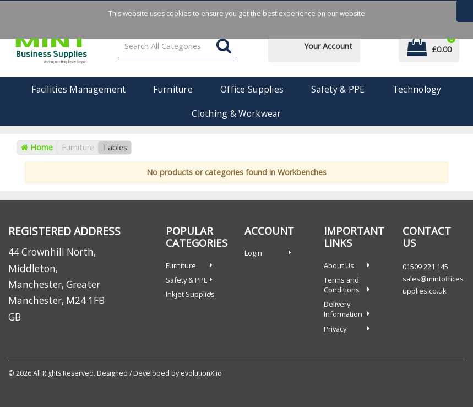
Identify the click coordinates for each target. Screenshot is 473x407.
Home (37, 147)
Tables (114, 147)
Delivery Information (343, 309)
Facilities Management (78, 89)
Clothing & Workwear (236, 113)
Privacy (335, 329)
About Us (339, 265)
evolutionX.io (201, 373)
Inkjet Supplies (190, 294)
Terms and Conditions (342, 285)
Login (253, 253)
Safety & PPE (338, 89)
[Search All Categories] (177, 46)
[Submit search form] (224, 46)
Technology (417, 89)
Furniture (173, 89)
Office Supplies (252, 89)
